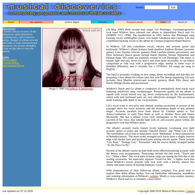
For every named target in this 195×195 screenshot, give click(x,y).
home (11, 22)
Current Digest (11, 62)
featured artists (135, 22)
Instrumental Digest (13, 65)
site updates (36, 22)
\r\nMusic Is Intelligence (80, 88)
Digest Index (10, 59)
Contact (190, 191)
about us (182, 22)
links (163, 22)
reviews (102, 22)
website (154, 176)
